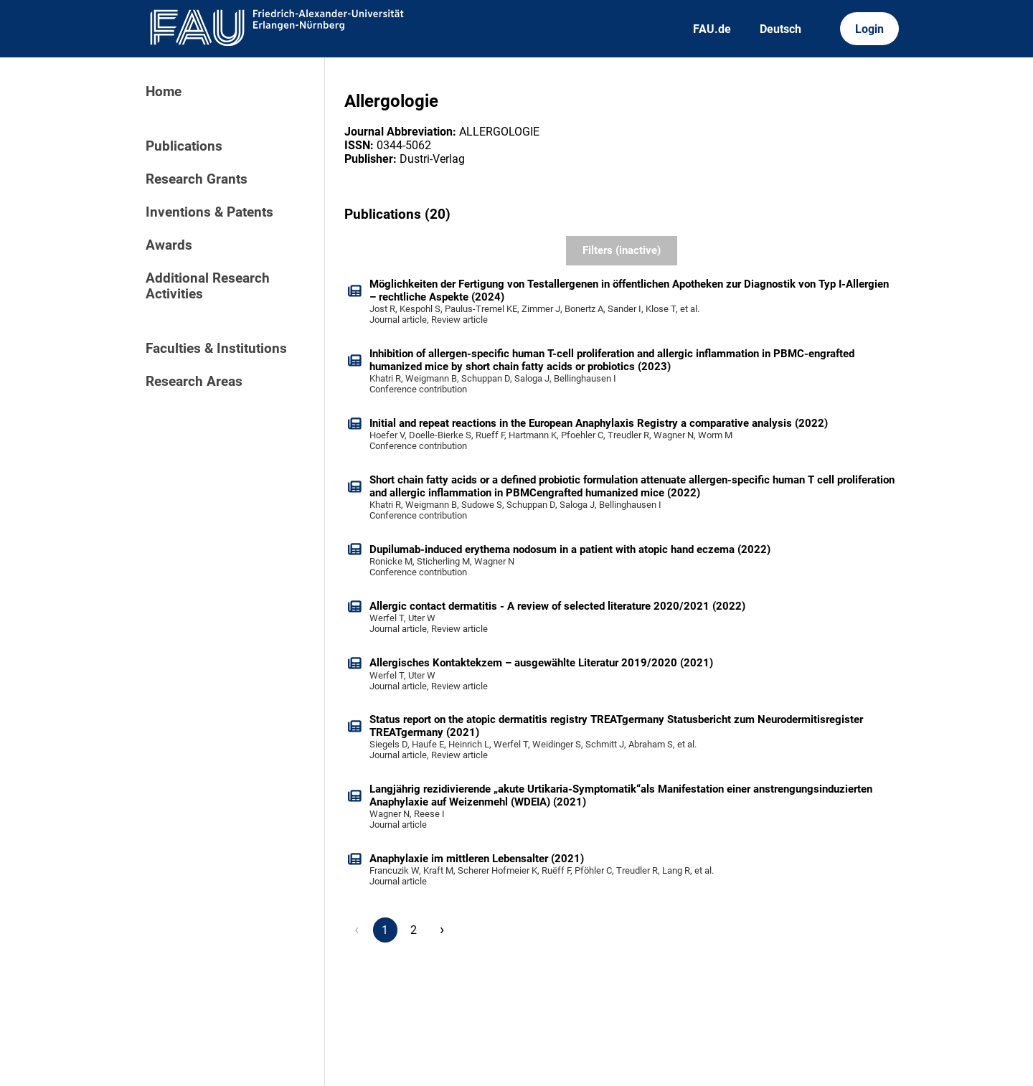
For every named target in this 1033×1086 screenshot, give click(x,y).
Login (869, 29)
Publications (184, 146)
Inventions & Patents (209, 212)
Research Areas (194, 381)
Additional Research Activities (208, 286)
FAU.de (712, 29)
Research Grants (196, 179)
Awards (169, 245)
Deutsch (780, 29)
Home (163, 92)
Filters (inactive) (621, 250)
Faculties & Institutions (216, 349)
